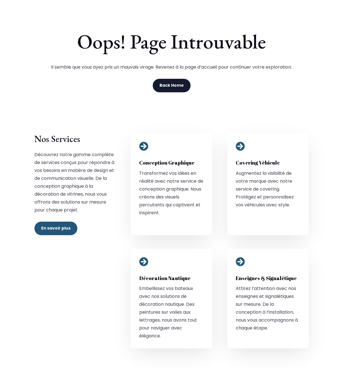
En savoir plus (56, 228)
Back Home (172, 85)
